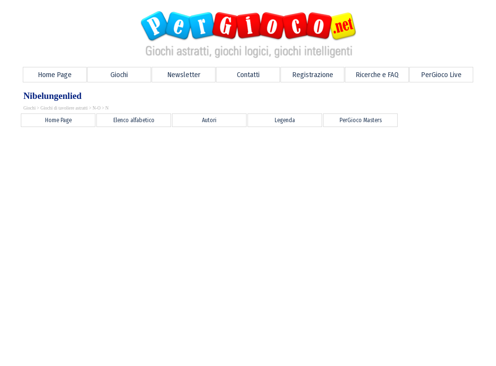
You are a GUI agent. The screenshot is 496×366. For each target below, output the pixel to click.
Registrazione (312, 74)
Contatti (248, 74)
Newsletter (184, 74)
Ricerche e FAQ (377, 74)
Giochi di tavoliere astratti (64, 108)
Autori (209, 120)
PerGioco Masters (361, 120)
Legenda (285, 120)
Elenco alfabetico (134, 120)
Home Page (55, 74)
